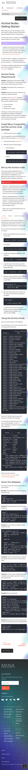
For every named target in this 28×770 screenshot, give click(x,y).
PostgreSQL (4, 69)
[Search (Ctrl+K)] (23, 3)
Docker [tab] (10, 216)
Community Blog (8, 738)
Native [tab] (4, 216)
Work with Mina (8, 736)
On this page (5, 14)
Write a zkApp (7, 714)
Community (7, 731)
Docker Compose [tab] (19, 216)
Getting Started (20, 138)
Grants (6, 733)
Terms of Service (5, 761)
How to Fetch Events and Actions (11, 54)
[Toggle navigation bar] (3, 2)
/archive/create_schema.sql (8, 475)
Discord (18, 733)
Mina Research (20, 735)
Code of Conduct (5, 754)
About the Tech (20, 709)
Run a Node (7, 717)
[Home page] (2, 8)
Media (17, 723)
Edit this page (21, 18)
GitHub (18, 738)
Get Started (19, 712)
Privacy (3, 758)
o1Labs (3, 750)
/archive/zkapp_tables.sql (8, 477)
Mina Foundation (8, 741)
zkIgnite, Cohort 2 (8, 712)
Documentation (8, 709)
